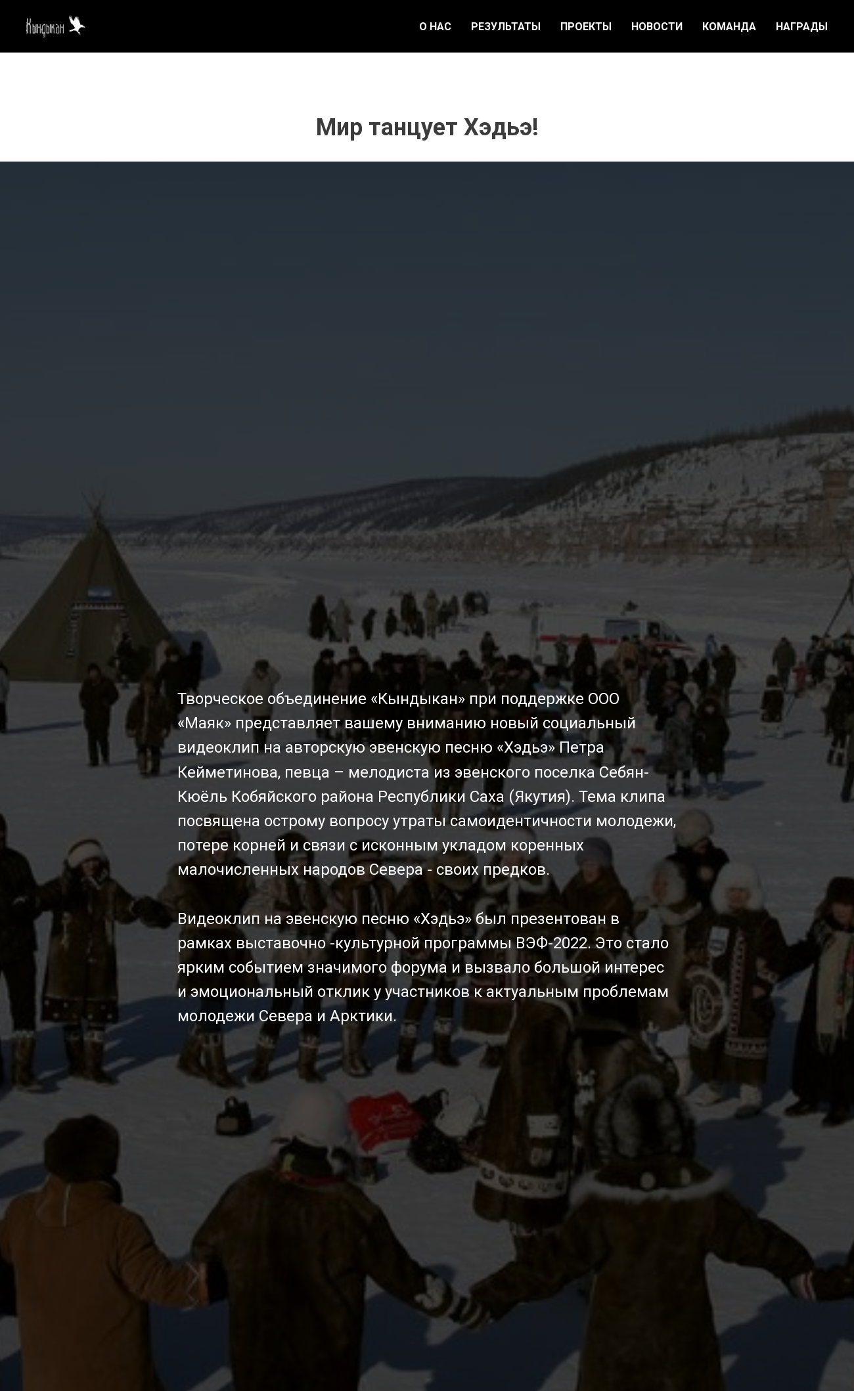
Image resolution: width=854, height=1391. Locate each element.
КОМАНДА (729, 26)
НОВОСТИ (657, 26)
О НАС (435, 26)
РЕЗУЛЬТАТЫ (506, 26)
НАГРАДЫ (802, 26)
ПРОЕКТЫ (586, 26)
